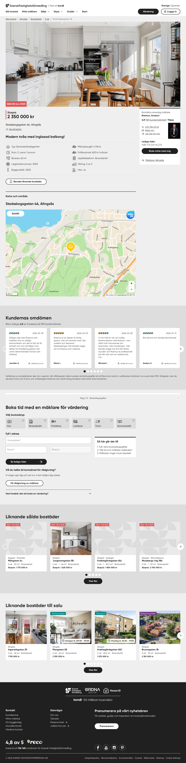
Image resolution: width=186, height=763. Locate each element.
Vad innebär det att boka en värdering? (27, 493)
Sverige (165, 5)
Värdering (148, 11)
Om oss (54, 715)
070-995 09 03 (152, 127)
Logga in (172, 11)
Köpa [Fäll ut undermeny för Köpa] (56, 11)
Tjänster (54, 718)
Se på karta (15, 129)
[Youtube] (106, 747)
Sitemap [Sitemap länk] (160, 758)
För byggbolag (13, 722)
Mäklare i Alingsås (154, 160)
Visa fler (93, 581)
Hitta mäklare (29, 11)
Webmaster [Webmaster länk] (149, 758)
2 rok (47, 19)
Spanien (175, 5)
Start (84, 11)
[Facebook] (98, 747)
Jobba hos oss (58, 725)
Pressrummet (57, 722)
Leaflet (109, 295)
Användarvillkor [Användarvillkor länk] (126, 758)
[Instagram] (114, 747)
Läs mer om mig (152, 134)
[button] (71, 247)
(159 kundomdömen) (156, 119)
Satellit (15, 213)
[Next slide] (180, 349)
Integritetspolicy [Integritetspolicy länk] (92, 758)
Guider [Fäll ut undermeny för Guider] (70, 11)
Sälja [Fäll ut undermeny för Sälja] (43, 11)
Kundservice (12, 715)
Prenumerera (107, 726)
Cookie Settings (173, 758)
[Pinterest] (122, 747)
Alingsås (23, 19)
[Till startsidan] (35, 6)
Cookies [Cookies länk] (139, 758)
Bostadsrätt (36, 19)
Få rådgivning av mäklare (24, 483)
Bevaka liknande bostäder (26, 181)
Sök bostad (12, 11)
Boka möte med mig (160, 151)
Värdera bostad (14, 729)
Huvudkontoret (14, 725)
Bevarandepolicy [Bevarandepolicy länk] (109, 758)
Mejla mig (149, 130)
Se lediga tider (18, 461)
